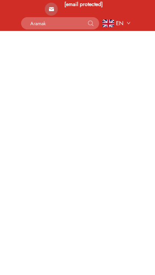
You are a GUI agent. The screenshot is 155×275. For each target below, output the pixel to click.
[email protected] (83, 4)
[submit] (90, 23)
